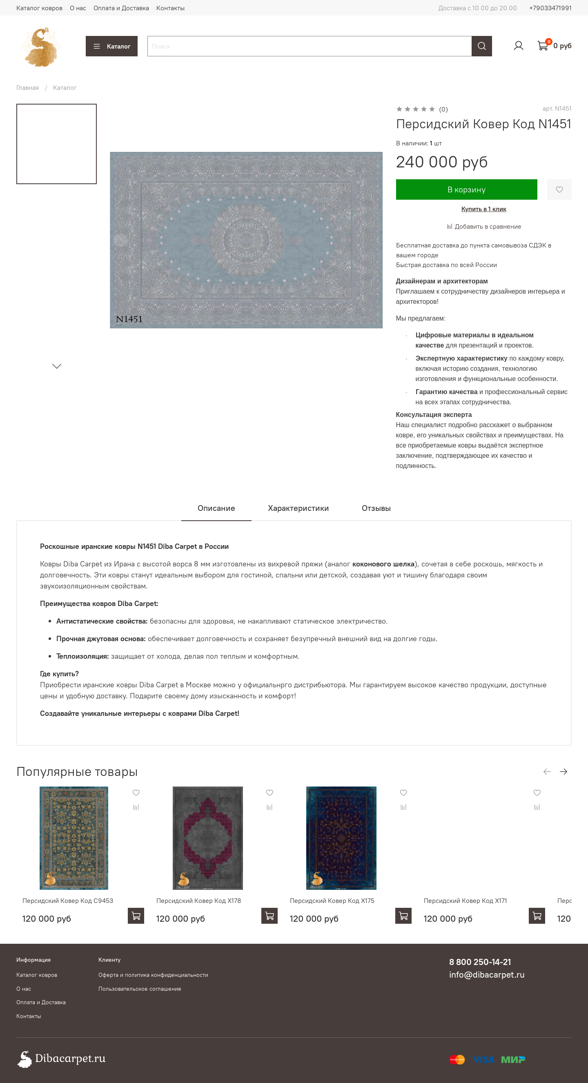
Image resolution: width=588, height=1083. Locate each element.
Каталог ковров (39, 8)
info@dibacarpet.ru (487, 974)
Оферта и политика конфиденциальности (153, 974)
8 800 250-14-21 (480, 961)
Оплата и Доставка (121, 8)
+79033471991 (550, 8)
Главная (27, 87)
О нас (78, 8)
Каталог (112, 46)
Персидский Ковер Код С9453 (61, 908)
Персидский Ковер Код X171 (484, 908)
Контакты (170, 8)
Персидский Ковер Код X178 (200, 908)
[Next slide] (57, 366)
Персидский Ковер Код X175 (342, 908)
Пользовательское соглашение (139, 988)
